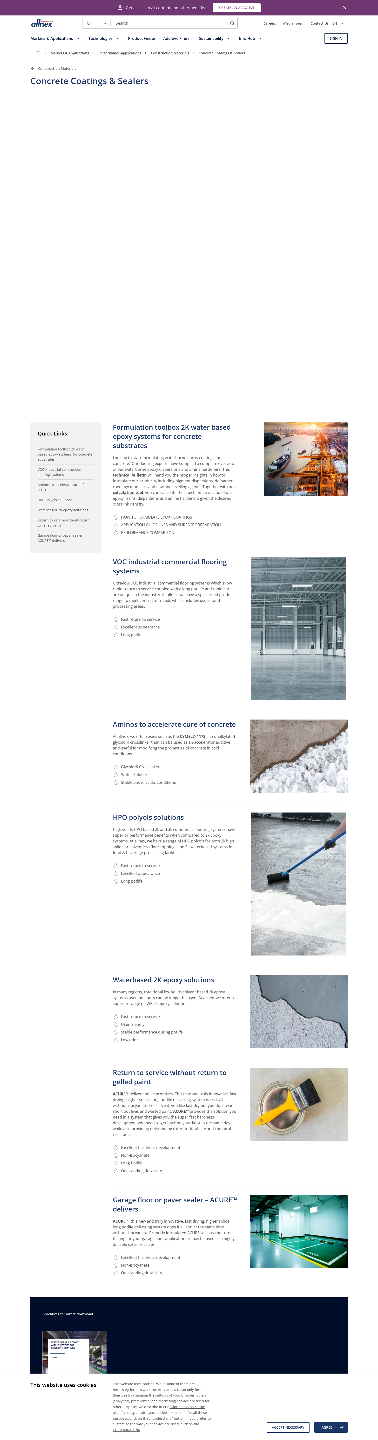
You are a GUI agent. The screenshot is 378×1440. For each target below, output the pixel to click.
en (340, 23)
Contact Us (319, 23)
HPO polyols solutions (55, 500)
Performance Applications (120, 53)
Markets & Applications (70, 53)
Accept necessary (288, 1427)
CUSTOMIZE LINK (126, 1429)
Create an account (236, 7)
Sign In (336, 38)
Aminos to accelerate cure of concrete (61, 487)
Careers (269, 23)
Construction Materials (170, 53)
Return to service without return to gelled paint (64, 523)
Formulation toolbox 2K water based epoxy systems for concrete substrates (65, 454)
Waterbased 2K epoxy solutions (63, 510)
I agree (332, 1427)
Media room (293, 23)
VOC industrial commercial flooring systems (59, 472)
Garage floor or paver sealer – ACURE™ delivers (61, 538)
